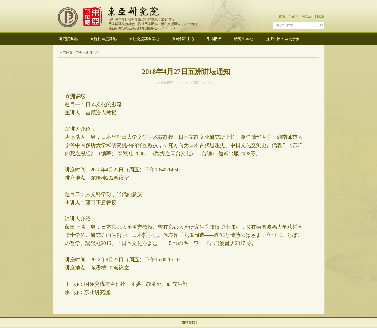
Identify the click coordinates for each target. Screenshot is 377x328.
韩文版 (307, 16)
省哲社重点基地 (103, 39)
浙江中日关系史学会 (282, 39)
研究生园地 (243, 39)
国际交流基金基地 (144, 39)
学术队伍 (214, 39)
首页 (282, 16)
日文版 (320, 16)
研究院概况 (68, 39)
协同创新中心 (182, 39)
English (294, 16)
